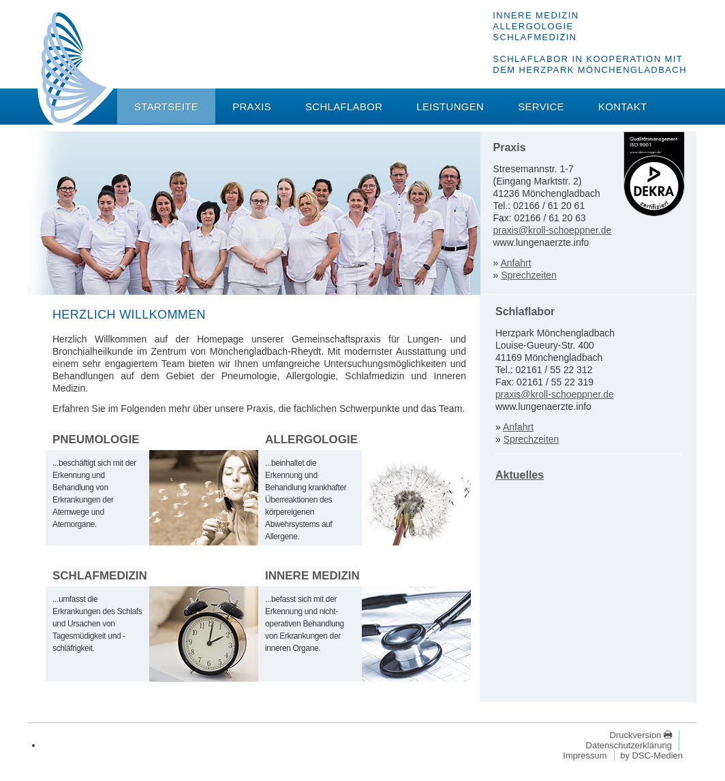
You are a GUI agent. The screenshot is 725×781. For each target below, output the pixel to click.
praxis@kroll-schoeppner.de (552, 230)
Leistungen (450, 106)
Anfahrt (515, 262)
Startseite (166, 106)
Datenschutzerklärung (629, 745)
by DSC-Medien (651, 755)
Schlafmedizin (99, 575)
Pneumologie (96, 439)
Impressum (584, 755)
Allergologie (311, 439)
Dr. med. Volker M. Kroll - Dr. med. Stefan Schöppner (75, 69)
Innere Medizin (312, 575)
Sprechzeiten (529, 275)
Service (541, 106)
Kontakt (622, 106)
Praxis (251, 106)
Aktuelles (519, 475)
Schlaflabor (343, 106)
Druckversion (637, 735)
